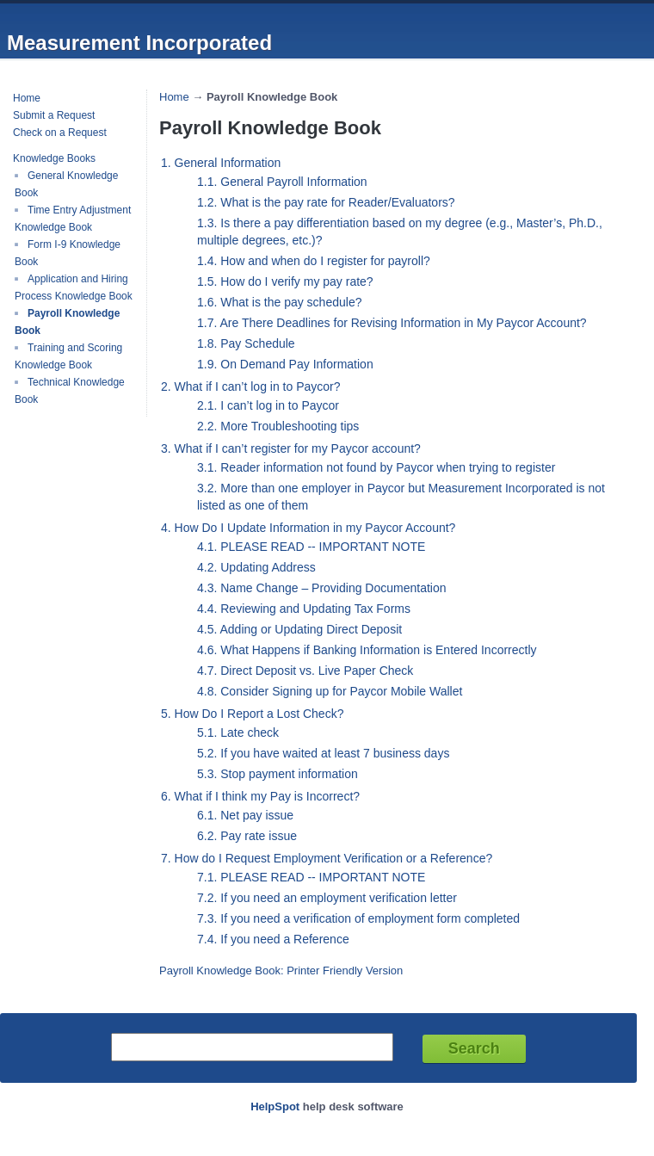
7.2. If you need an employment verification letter (327, 898)
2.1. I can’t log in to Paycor (268, 405)
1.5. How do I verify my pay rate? (285, 281)
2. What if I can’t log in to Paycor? (251, 386)
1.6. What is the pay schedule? (279, 302)
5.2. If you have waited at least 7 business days (323, 753)
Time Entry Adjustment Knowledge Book (73, 218)
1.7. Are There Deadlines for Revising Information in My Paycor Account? (392, 323)
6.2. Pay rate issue (247, 836)
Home (26, 98)
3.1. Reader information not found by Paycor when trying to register (376, 467)
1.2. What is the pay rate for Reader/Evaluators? (326, 202)
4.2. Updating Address (256, 567)
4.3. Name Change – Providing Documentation (322, 588)
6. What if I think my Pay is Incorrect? (260, 796)
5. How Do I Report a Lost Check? (252, 713)
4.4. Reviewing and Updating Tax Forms (303, 608)
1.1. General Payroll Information (282, 182)
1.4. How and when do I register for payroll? (313, 261)
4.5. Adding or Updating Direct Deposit (299, 629)
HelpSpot (274, 1106)
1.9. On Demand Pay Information (285, 364)
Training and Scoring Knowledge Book (68, 356)
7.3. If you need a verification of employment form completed (358, 918)
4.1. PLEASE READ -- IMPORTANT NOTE (311, 546)
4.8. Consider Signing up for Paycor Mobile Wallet (329, 691)
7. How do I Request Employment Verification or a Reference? (326, 858)
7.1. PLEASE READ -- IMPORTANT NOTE (311, 877)
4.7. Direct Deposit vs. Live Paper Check (305, 670)
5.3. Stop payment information (277, 774)
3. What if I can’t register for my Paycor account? (291, 448)
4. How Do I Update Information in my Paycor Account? (308, 528)
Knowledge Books (54, 158)
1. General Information (221, 163)
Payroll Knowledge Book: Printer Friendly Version (281, 970)
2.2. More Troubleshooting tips (278, 426)
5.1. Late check (238, 732)
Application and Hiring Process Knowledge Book (74, 287)
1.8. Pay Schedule (246, 343)
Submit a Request (54, 115)
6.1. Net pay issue (245, 815)
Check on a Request (60, 133)
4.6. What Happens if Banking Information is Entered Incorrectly (367, 650)
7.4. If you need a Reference (273, 939)
